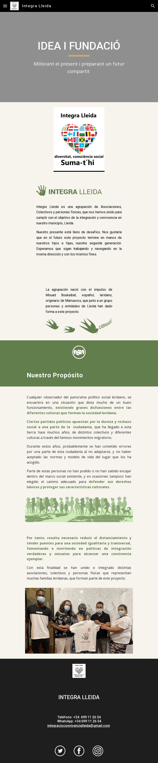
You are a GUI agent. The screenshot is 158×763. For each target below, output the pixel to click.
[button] (5, 6)
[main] (79, 57)
